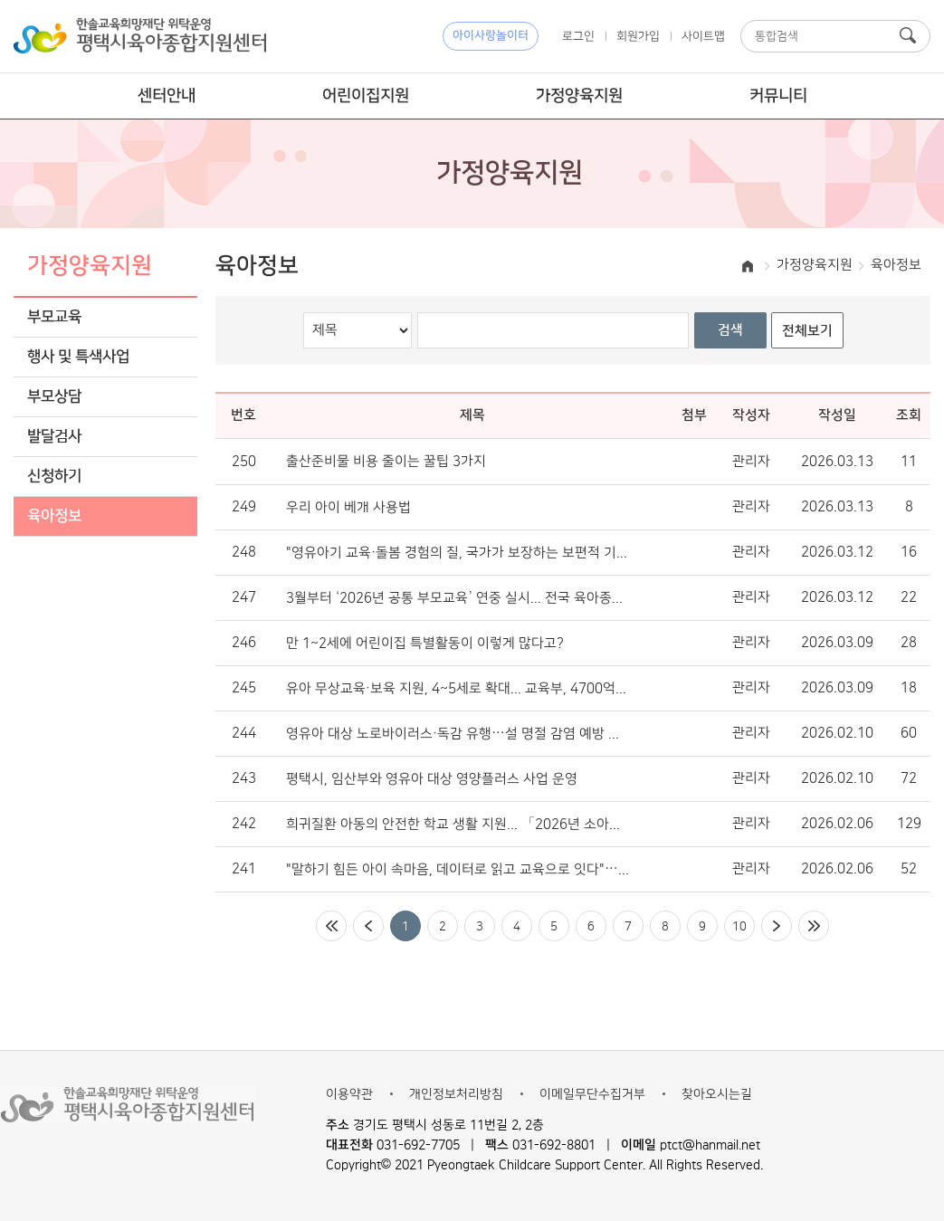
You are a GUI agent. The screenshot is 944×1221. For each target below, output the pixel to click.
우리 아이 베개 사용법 (348, 508)
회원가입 (638, 36)
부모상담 (54, 396)
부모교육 (54, 317)
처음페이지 (331, 926)
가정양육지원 (579, 96)
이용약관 (349, 1094)
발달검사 (54, 436)
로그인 (578, 36)
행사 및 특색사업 (78, 357)
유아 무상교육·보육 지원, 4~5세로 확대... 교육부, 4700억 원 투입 (457, 689)
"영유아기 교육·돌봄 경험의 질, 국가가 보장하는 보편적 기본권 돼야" (457, 553)
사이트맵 (703, 36)
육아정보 (54, 516)
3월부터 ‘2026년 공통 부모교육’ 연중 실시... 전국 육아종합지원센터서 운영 (457, 598)
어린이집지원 (365, 96)
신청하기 (54, 476)
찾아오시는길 (717, 1094)
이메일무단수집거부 (592, 1094)
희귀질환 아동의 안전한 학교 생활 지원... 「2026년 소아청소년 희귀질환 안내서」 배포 (457, 824)
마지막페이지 (813, 926)
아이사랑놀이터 (491, 36)
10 (739, 926)
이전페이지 (368, 926)
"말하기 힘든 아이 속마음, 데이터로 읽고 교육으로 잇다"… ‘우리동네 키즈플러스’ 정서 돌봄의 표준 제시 (457, 870)
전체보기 (807, 331)
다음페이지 (776, 926)
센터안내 (166, 96)
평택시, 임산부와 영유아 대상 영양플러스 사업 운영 (431, 779)
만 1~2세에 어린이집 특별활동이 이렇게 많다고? (425, 643)
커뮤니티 (778, 96)
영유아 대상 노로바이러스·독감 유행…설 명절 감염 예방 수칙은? (457, 734)
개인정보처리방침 (456, 1094)
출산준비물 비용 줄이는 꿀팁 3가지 (386, 461)
